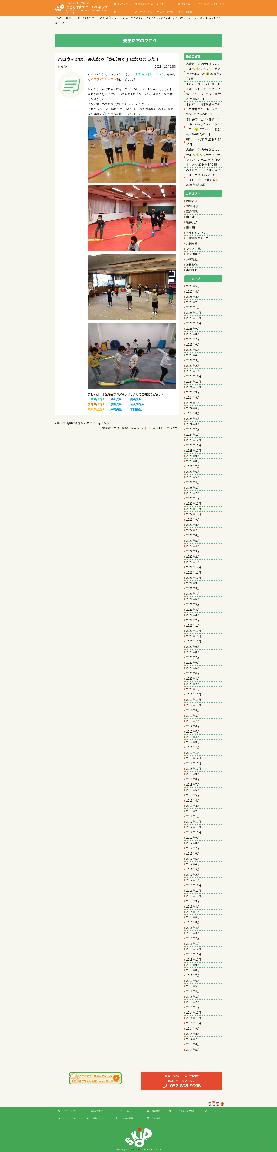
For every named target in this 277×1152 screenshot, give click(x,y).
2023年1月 (193, 498)
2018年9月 (193, 774)
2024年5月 (193, 413)
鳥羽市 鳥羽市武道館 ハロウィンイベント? (84, 423)
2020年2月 (193, 683)
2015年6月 (193, 980)
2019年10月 (193, 705)
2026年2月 (193, 302)
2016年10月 (193, 895)
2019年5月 (193, 731)
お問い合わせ (165, 11)
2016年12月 (193, 885)
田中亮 (190, 227)
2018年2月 (193, 811)
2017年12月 (193, 821)
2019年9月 (193, 710)
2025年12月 (193, 312)
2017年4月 (193, 864)
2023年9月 (193, 455)
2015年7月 (193, 975)
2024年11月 (193, 381)
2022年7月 (193, 530)
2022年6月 (193, 535)
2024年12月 (193, 376)
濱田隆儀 (192, 264)
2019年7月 (193, 721)
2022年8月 (193, 524)
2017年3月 (193, 869)
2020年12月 (193, 630)
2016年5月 (193, 922)
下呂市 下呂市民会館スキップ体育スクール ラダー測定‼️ (203, 109)
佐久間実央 (193, 254)
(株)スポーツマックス (182, 1081)
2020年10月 (193, 641)
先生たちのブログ (197, 232)
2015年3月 (193, 996)
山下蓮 (190, 216)
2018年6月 (193, 789)
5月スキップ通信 (197, 139)
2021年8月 (193, 588)
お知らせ (63, 66)
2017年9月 (193, 837)
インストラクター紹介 (211, 4)
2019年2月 (193, 747)
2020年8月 (193, 652)
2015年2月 (193, 1002)
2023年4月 (193, 482)
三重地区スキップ (197, 238)
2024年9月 (193, 392)
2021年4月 (193, 609)
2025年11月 (193, 318)
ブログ (119, 11)
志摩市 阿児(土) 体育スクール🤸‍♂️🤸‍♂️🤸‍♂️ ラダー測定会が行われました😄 (203, 68)
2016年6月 (193, 917)
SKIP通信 (192, 206)
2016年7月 (193, 911)
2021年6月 (193, 599)
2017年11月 (193, 827)
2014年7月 (193, 1039)
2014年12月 (193, 1012)
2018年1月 (193, 816)
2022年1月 (193, 561)
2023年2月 (193, 493)
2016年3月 (193, 933)
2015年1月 (193, 1007)
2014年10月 (193, 1023)
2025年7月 (193, 339)
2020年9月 (193, 646)
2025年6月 (193, 344)
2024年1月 (193, 434)
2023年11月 (193, 445)
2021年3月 (193, 614)
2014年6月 (193, 1044)
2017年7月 (193, 848)
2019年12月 (193, 694)
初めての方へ (122, 4)
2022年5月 (193, 540)
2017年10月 (193, 832)
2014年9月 (193, 1028)
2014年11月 (193, 1017)
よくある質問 (186, 11)
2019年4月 (193, 736)
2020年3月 (193, 678)
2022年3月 (193, 551)
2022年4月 (193, 546)
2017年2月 (193, 874)
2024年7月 (193, 402)
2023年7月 (193, 466)
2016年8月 (193, 906)
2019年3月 (193, 742)
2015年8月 (193, 970)
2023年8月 (193, 461)
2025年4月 (193, 355)
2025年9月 (193, 328)
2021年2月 (193, 620)
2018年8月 (193, 779)
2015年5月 (193, 986)
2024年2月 (193, 429)
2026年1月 (193, 307)
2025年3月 (193, 360)
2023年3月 (193, 487)
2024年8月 (193, 397)
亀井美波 (192, 222)
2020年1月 (193, 689)
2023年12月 (193, 439)
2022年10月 (193, 514)
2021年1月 (193, 625)
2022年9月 (193, 519)
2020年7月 (193, 657)
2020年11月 (193, 636)
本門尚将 (192, 269)
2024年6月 (193, 408)
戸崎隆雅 (192, 259)
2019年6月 (193, 726)
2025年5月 (193, 349)
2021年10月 (193, 577)
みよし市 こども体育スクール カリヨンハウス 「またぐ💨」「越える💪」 (204, 174)
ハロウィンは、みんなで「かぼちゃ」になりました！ (109, 59)
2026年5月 (193, 286)
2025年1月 (193, 371)
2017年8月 (193, 842)
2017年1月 (193, 880)
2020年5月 (193, 667)
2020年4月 (193, 673)
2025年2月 (193, 365)
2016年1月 (193, 943)
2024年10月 (193, 386)
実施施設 (184, 4)
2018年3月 (193, 805)
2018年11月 (193, 763)
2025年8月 (193, 333)
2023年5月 (193, 477)
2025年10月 (193, 323)
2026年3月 (193, 296)
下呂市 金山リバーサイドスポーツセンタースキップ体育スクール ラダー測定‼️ (204, 89)
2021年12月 (193, 567)
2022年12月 (193, 503)
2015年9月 (193, 964)
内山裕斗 (192, 201)
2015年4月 (193, 991)
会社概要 (153, 1118)
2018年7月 (193, 784)
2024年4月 (193, 418)
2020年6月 (193, 662)
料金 (160, 4)
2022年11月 (193, 508)
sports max (134, 1149)
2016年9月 (193, 901)
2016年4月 (193, 927)
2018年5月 (193, 795)
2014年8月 (193, 1033)
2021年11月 (193, 572)
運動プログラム (144, 4)
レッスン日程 (143, 11)
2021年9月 (193, 583)
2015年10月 (193, 959)
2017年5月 (193, 858)
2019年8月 (193, 715)
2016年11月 (193, 890)
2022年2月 (193, 556)
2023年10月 (193, 450)
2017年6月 (193, 853)
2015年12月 (193, 949)
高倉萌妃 (192, 211)
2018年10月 (193, 768)
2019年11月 (193, 699)
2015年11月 (193, 954)
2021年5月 (193, 604)
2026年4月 (193, 291)
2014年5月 (193, 1049)
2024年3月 (193, 424)
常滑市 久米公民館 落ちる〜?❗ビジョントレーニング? (139, 428)
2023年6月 (193, 471)
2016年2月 (193, 938)
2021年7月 (193, 593)
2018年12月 (193, 758)
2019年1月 (193, 752)
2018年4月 (193, 800)
